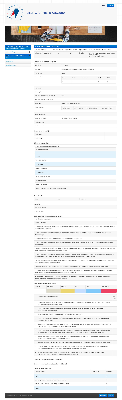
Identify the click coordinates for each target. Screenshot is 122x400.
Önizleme (103, 395)
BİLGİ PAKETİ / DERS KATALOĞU (36, 13)
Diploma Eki (9, 61)
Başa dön (111, 395)
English (103, 5)
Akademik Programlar (12, 52)
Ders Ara (110, 5)
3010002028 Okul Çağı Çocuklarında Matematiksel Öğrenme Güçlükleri (17, 47)
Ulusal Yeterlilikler (11, 65)
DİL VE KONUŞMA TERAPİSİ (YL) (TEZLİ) (16, 56)
